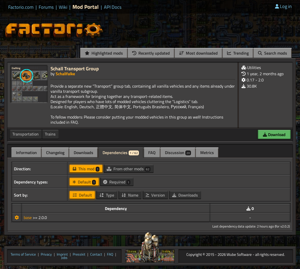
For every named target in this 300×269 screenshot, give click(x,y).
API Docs (112, 7)
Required (116, 182)
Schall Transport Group (75, 68)
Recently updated (151, 53)
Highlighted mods (104, 53)
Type (106, 195)
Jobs (64, 258)
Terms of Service (23, 254)
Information (26, 152)
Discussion (178, 152)
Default (84, 182)
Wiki (63, 7)
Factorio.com (21, 7)
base (28, 217)
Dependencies (121, 152)
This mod (86, 169)
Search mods (272, 53)
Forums (46, 7)
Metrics (207, 152)
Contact (96, 254)
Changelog (55, 152)
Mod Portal (85, 7)
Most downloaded (198, 53)
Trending (238, 53)
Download (274, 134)
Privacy (46, 254)
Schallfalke (65, 74)
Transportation (25, 134)
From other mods (129, 169)
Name (129, 195)
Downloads (83, 152)
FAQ (152, 152)
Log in (283, 6)
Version (155, 195)
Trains (50, 134)
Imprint (62, 254)
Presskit (79, 254)
